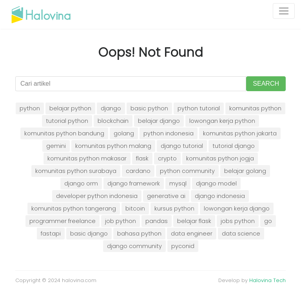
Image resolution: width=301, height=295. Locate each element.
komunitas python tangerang (73, 208)
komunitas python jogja (220, 158)
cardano (138, 171)
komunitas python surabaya (75, 171)
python (30, 108)
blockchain (113, 121)
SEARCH (266, 83)
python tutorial (199, 108)
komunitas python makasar (87, 158)
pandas (156, 221)
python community (187, 171)
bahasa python (139, 233)
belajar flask (194, 221)
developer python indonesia (97, 196)
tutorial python (67, 121)
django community (134, 246)
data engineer (191, 233)
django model (216, 183)
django (111, 108)
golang (124, 133)
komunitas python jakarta (240, 133)
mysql (178, 183)
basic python (149, 108)
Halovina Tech (267, 280)
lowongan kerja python (222, 121)
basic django (89, 233)
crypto (167, 158)
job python (120, 221)
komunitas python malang (113, 146)
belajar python (70, 108)
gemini (56, 146)
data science (241, 233)
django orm (81, 183)
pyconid (182, 246)
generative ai (166, 196)
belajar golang (245, 171)
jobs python (238, 221)
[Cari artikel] (130, 83)
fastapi (51, 233)
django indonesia (220, 196)
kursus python (174, 208)
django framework (133, 183)
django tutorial (182, 146)
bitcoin (135, 208)
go (268, 221)
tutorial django (233, 146)
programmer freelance (62, 221)
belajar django (159, 121)
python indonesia (168, 133)
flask (142, 158)
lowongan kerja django (237, 208)
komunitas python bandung (64, 133)
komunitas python (255, 108)
